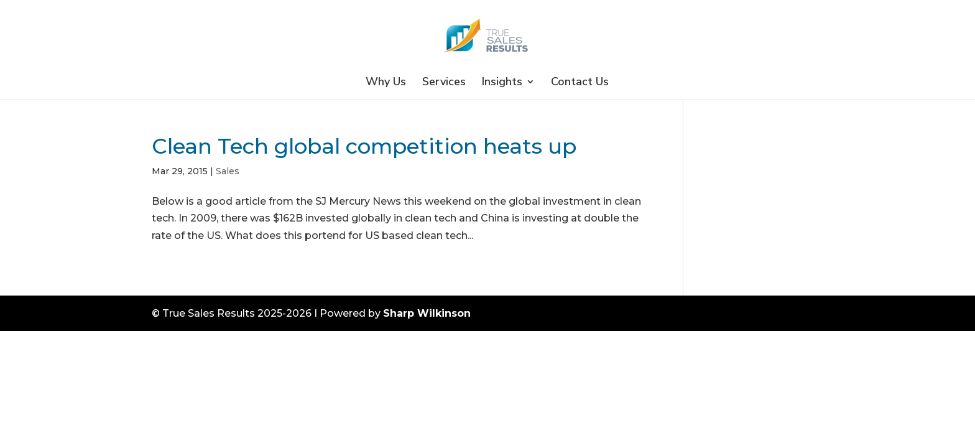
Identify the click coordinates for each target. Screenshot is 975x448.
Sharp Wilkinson (427, 313)
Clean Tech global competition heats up (364, 146)
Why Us (386, 83)
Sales (227, 171)
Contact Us (580, 83)
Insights (502, 83)
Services (444, 83)
